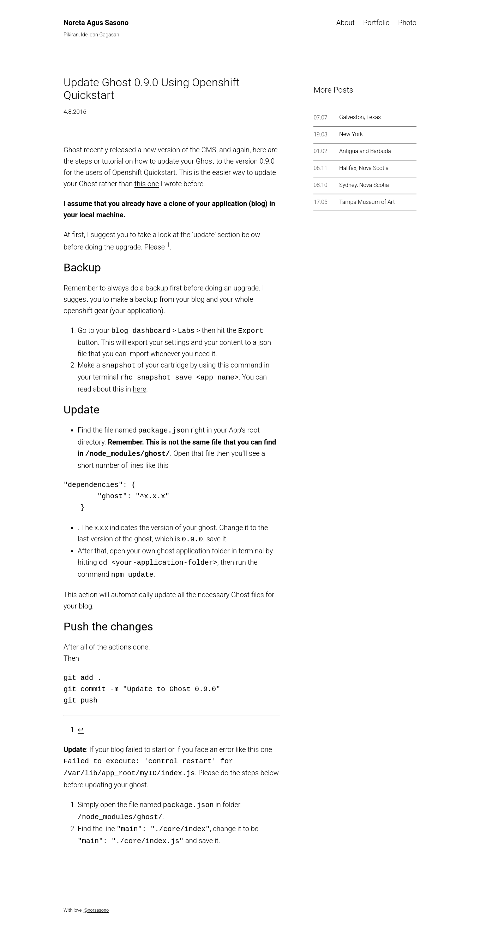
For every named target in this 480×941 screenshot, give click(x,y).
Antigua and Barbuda (365, 151)
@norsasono (96, 900)
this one (146, 184)
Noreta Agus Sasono (96, 22)
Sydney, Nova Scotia (364, 185)
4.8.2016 (75, 111)
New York (351, 134)
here (139, 387)
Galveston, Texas (360, 117)
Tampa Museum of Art (367, 202)
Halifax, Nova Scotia (364, 168)
